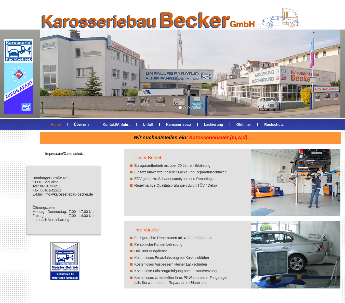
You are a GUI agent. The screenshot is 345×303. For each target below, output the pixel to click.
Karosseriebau (178, 124)
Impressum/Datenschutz (64, 154)
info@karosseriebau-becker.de (69, 194)
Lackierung (213, 124)
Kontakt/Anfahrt (116, 124)
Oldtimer (243, 124)
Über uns (81, 124)
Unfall (148, 124)
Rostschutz (273, 124)
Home (56, 124)
